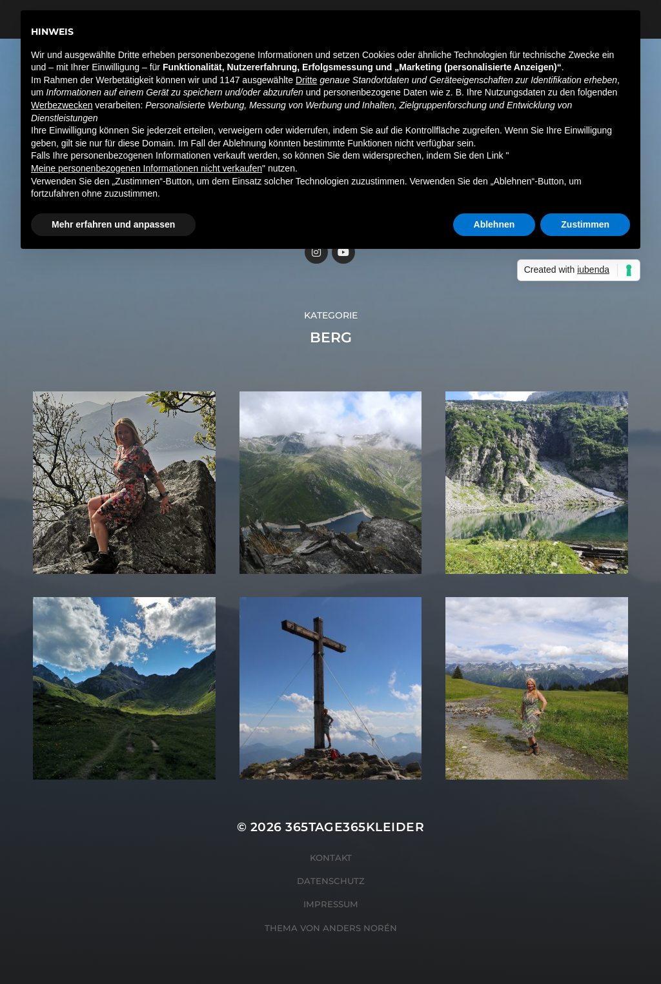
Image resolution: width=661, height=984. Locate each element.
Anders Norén (360, 928)
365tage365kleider (354, 827)
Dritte (306, 80)
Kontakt (331, 857)
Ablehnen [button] (494, 224)
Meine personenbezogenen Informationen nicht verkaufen (146, 168)
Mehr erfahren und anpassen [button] (113, 224)
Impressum (330, 904)
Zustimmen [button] (585, 224)
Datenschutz (331, 881)
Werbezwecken (61, 105)
